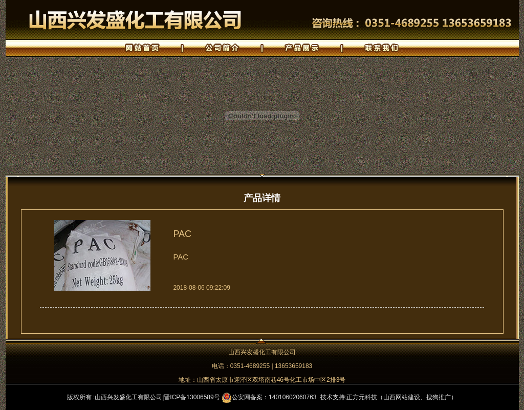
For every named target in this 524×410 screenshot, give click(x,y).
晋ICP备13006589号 (192, 397)
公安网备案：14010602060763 (269, 397)
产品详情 (262, 198)
